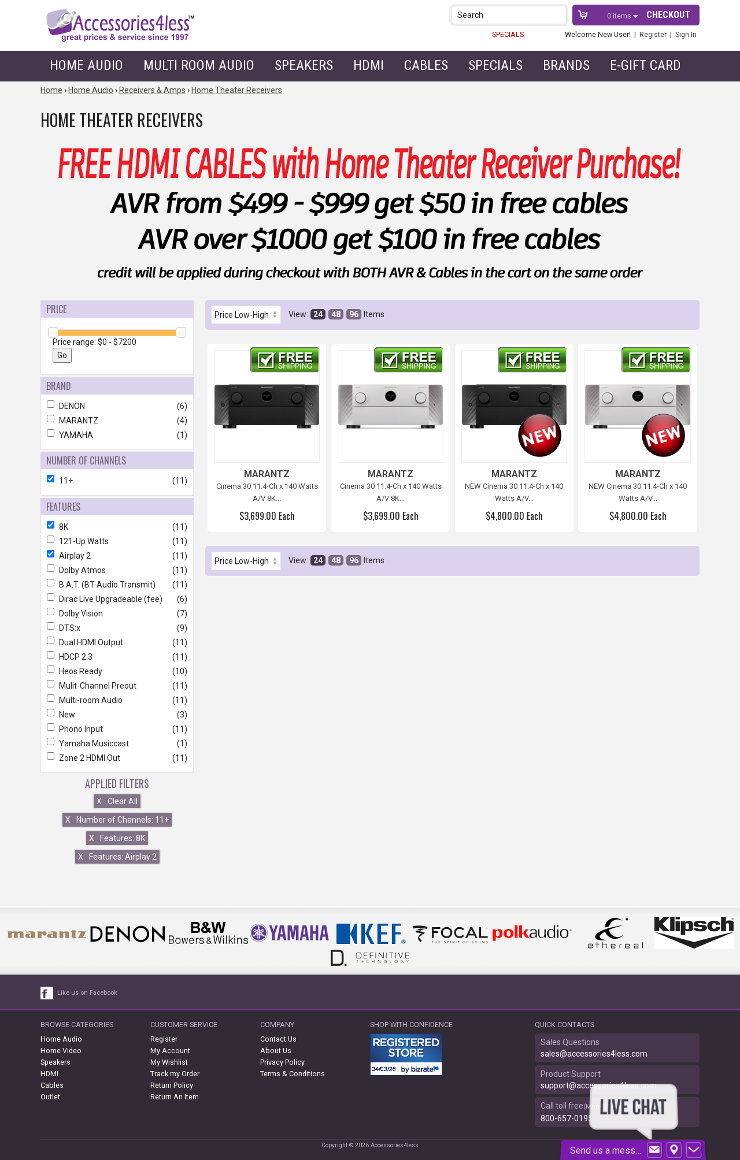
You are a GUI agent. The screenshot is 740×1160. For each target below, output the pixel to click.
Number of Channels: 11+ (117, 819)
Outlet (50, 1096)
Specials (495, 65)
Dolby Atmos (117, 570)
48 (336, 314)
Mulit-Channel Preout (117, 685)
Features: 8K (117, 838)
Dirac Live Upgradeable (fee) (117, 599)
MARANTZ (117, 420)
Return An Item (174, 1096)
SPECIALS (508, 34)
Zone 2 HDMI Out (117, 758)
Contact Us (278, 1039)
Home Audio (86, 65)
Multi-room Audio (117, 700)
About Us (275, 1050)
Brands (566, 65)
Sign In (686, 34)
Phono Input (117, 729)
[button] (559, 15)
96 (353, 314)
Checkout (668, 14)
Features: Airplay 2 (117, 856)
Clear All (117, 801)
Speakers (304, 65)
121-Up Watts (117, 541)
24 (318, 314)
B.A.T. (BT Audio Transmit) (117, 584)
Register (653, 34)
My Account (170, 1050)
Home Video (61, 1050)
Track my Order (174, 1073)
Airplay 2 (117, 556)
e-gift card (645, 65)
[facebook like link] (47, 993)
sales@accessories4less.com (594, 1053)
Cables (426, 65)
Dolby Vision (117, 613)
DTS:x (117, 628)
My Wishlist (169, 1062)
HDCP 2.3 (117, 657)
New (117, 714)
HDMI (368, 65)
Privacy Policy (282, 1062)
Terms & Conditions (292, 1073)
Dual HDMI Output (117, 642)
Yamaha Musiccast (117, 743)
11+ (117, 480)
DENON (117, 406)
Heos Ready (117, 671)
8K (117, 527)
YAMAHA (117, 435)
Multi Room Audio (198, 65)
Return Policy (171, 1085)
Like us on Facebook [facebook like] (87, 993)
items (620, 16)
